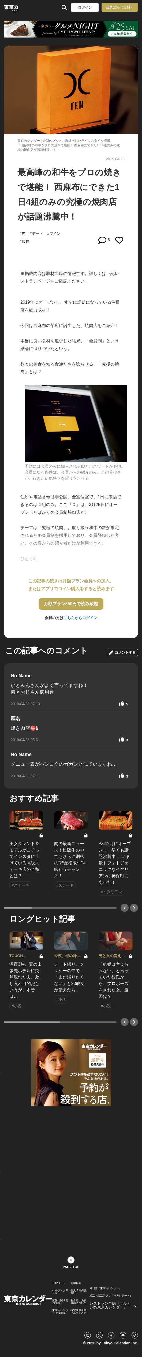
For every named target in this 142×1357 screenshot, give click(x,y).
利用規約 (75, 1283)
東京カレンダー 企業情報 (60, 1311)
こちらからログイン (80, 618)
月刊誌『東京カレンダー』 (105, 1288)
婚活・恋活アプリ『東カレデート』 (110, 1295)
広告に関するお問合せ (60, 1301)
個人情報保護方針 (78, 1292)
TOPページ (59, 1283)
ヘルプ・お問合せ (60, 1292)
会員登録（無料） (120, 7)
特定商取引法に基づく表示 (78, 1311)
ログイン (85, 7)
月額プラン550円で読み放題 (71, 603)
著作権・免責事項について (78, 1301)
